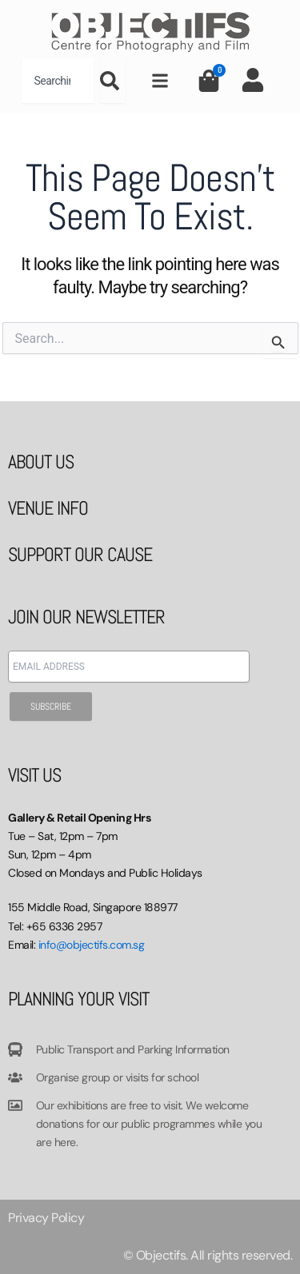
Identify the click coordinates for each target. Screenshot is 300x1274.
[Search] (113, 80)
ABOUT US (41, 461)
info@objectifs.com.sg (91, 945)
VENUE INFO (48, 508)
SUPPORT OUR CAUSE (80, 554)
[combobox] (58, 80)
